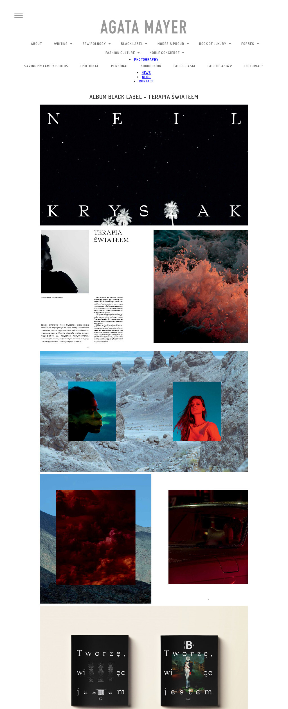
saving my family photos (46, 66)
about (36, 44)
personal (120, 66)
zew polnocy (97, 44)
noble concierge (167, 53)
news (146, 73)
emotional (89, 66)
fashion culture (122, 53)
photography (146, 59)
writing (63, 44)
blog (146, 77)
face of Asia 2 (220, 66)
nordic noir (151, 66)
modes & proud (173, 44)
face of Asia (184, 66)
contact (146, 81)
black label (134, 44)
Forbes (250, 44)
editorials (254, 66)
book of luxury (215, 44)
